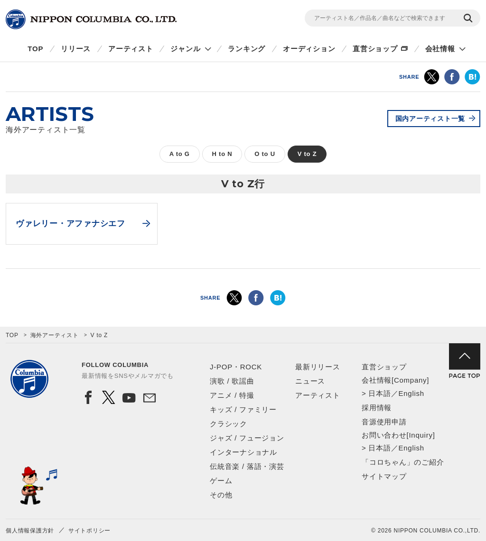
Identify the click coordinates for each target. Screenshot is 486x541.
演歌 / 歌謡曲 (232, 381)
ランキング (246, 49)
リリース (76, 49)
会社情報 (440, 49)
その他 (221, 495)
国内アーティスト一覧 (430, 118)
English (411, 393)
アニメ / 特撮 (232, 395)
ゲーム (221, 481)
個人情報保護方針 (30, 530)
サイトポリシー (89, 530)
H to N (222, 153)
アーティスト (130, 49)
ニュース (310, 381)
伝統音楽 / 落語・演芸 (247, 466)
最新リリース (317, 367)
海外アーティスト (54, 335)
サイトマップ (384, 476)
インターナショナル (243, 452)
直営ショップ (375, 49)
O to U (264, 153)
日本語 (379, 393)
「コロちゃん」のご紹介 (403, 462)
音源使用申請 (384, 422)
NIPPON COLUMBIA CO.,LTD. (91, 19)
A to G (179, 153)
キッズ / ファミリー (243, 409)
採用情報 (377, 407)
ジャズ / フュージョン (247, 438)
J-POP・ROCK (236, 367)
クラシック (228, 424)
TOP (35, 49)
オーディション (309, 49)
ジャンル (185, 49)
